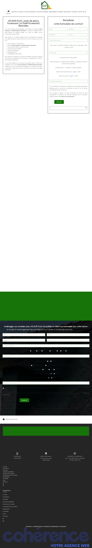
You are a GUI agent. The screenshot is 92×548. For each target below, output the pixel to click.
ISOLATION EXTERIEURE (8, 471)
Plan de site (63, 526)
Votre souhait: (53, 45)
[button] (46, 419)
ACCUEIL (5, 466)
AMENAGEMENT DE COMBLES (10, 475)
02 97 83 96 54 (79, 329)
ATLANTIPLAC (6, 468)
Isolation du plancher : (64, 75)
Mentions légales (37, 526)
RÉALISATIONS (6, 476)
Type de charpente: (55, 61)
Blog (4, 480)
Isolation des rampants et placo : (64, 71)
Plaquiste (5, 470)
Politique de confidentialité (51, 526)
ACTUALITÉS (5, 478)
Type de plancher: (64, 57)
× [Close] (86, 107)
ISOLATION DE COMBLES (8, 473)
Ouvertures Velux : (60, 67)
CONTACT (5, 482)
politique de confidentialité (67, 96)
